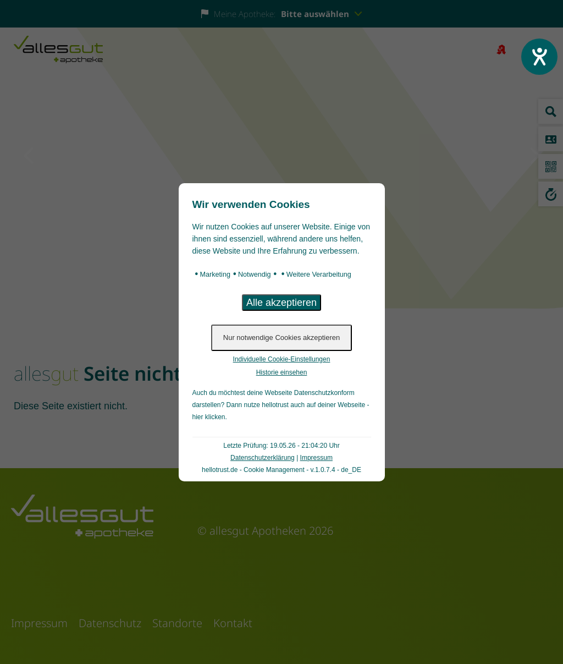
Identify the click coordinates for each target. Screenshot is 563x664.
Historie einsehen (281, 372)
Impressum (316, 458)
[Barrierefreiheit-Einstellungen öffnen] (539, 57)
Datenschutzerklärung (262, 458)
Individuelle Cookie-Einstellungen (281, 359)
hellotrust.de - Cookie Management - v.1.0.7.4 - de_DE (281, 470)
